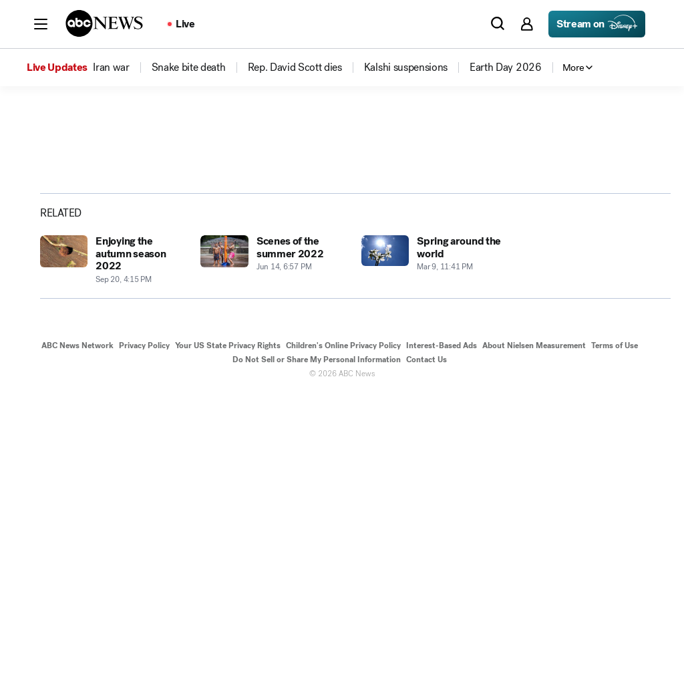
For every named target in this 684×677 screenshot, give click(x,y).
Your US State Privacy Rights (228, 628)
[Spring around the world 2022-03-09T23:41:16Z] (433, 543)
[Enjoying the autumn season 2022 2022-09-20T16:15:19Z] (112, 543)
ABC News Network (77, 628)
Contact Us (426, 642)
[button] (41, 24)
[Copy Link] (625, 262)
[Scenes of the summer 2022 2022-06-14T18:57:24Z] (272, 543)
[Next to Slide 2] (435, 338)
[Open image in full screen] (438, 232)
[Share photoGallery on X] (558, 262)
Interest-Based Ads (441, 628)
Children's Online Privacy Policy (343, 628)
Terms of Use (614, 628)
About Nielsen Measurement (534, 628)
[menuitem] (111, 67)
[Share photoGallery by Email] (592, 262)
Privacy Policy (144, 628)
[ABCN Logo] (104, 23)
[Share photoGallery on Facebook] (525, 262)
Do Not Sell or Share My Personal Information (316, 642)
